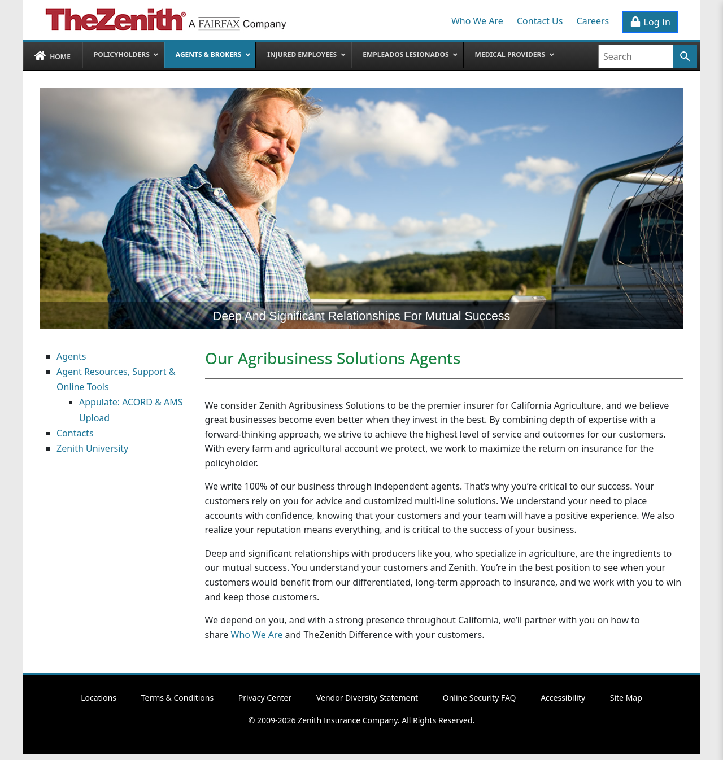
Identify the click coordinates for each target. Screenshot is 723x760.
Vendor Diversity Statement (367, 697)
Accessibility (563, 697)
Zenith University (92, 448)
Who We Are (477, 21)
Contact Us (540, 21)
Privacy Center (264, 697)
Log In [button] (650, 22)
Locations (98, 697)
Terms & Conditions (177, 697)
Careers (593, 21)
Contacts (75, 433)
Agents (71, 356)
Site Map (626, 697)
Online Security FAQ (479, 697)
